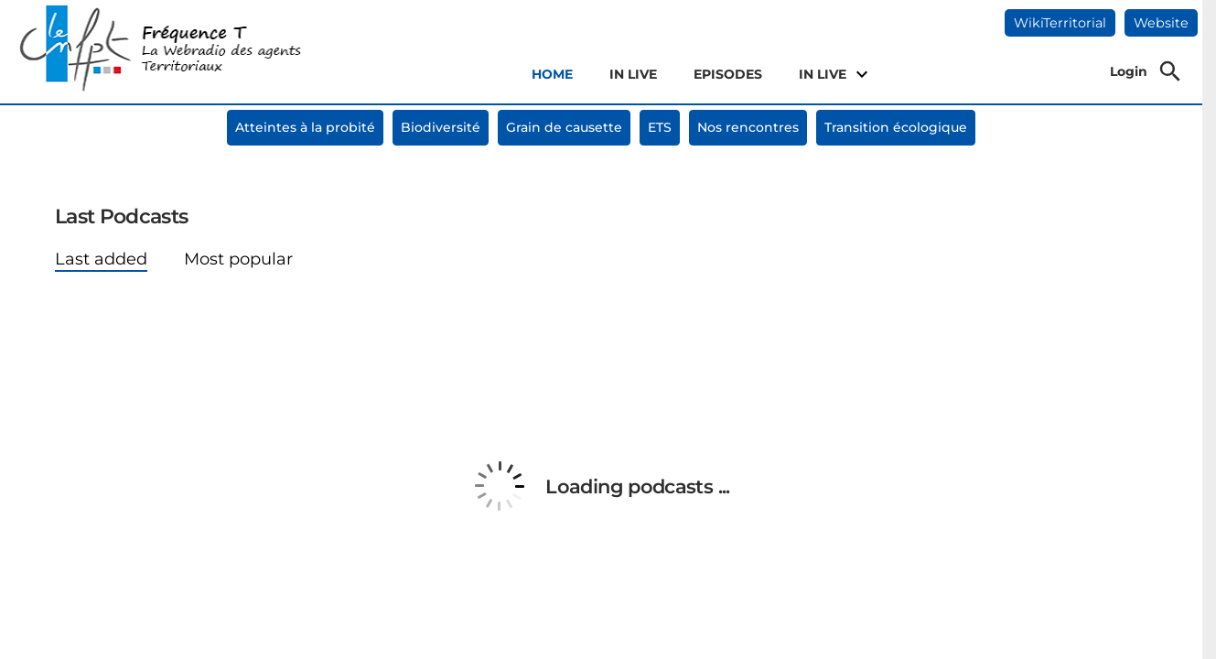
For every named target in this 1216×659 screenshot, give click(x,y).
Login (1128, 71)
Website (1161, 23)
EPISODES (728, 74)
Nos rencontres (748, 127)
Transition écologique (895, 127)
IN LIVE (633, 74)
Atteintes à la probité (305, 127)
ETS (660, 127)
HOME (552, 74)
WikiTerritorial (1060, 23)
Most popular (238, 259)
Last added (101, 259)
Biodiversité (440, 127)
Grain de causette (564, 127)
